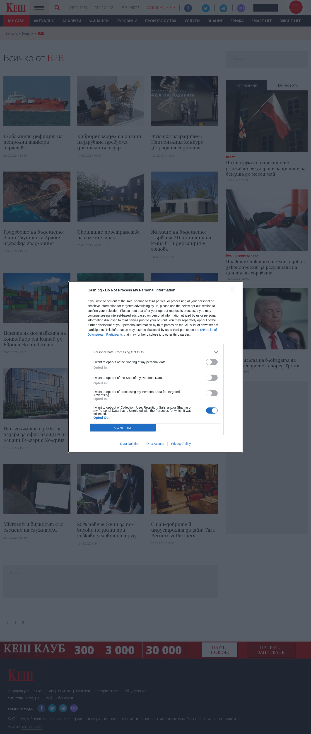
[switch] (212, 362)
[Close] (234, 290)
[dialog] (155, 367)
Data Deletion (130, 444)
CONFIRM (122, 427)
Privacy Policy (181, 444)
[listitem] (156, 352)
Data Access (155, 444)
